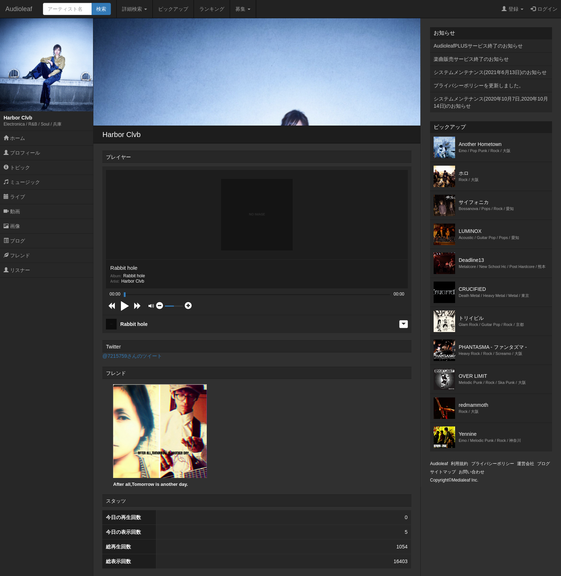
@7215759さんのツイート (132, 356)
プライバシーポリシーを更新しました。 (479, 85)
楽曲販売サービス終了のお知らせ (471, 59)
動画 (12, 211)
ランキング (211, 9)
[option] (160, 435)
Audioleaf (18, 9)
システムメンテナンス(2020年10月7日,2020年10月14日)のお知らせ (491, 102)
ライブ (14, 197)
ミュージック (22, 182)
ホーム (14, 138)
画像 (12, 226)
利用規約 (459, 463)
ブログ (14, 241)
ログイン (544, 9)
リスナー (17, 270)
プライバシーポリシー (492, 463)
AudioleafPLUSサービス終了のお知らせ (478, 46)
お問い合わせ (471, 471)
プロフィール (22, 153)
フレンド (17, 255)
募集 (242, 9)
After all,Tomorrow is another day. (160, 435)
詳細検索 (134, 9)
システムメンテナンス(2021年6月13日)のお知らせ (490, 72)
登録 (512, 9)
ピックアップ (173, 9)
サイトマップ (443, 471)
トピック (17, 167)
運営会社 (525, 463)
